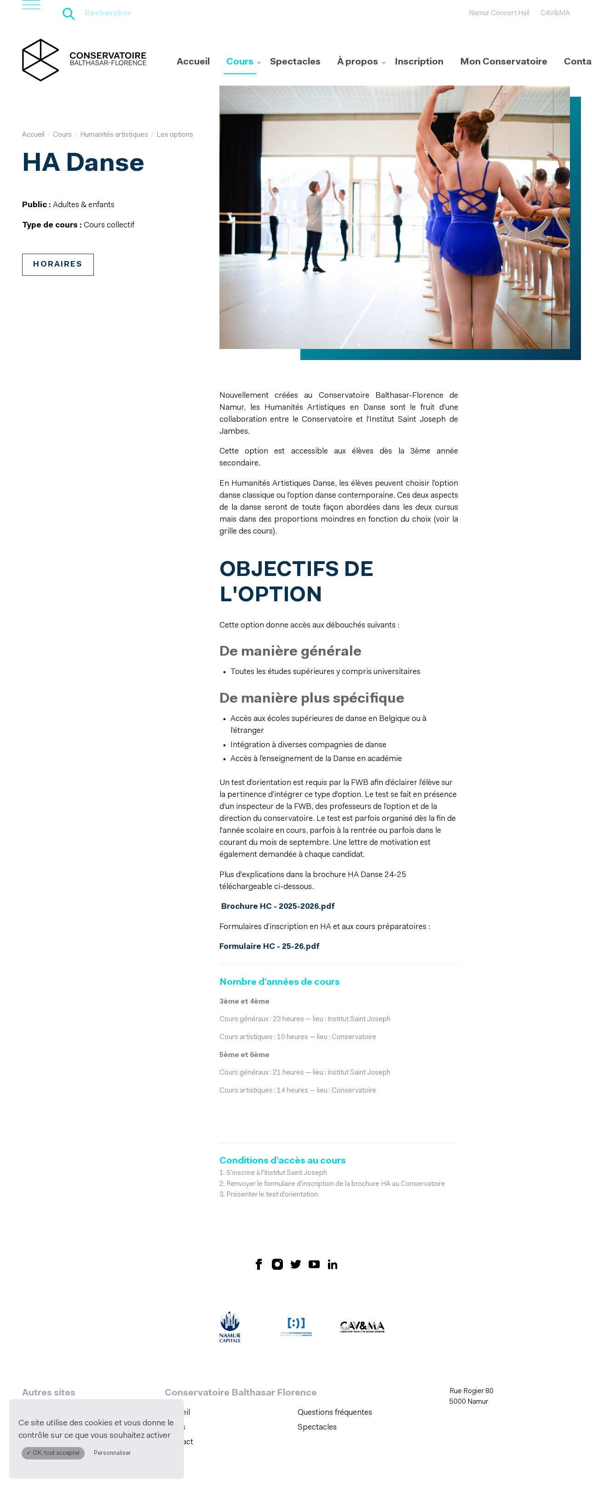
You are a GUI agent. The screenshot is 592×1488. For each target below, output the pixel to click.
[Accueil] (84, 60)
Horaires (58, 263)
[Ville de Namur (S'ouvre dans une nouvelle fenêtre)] (230, 1281)
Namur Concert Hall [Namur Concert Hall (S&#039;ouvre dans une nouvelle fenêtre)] (499, 13)
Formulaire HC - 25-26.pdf (269, 900)
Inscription (419, 62)
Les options (174, 134)
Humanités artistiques (114, 134)
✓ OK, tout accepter (53, 1453)
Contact (179, 1394)
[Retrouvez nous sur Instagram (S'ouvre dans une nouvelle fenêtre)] (277, 1216)
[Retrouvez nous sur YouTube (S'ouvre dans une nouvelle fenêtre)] (314, 1216)
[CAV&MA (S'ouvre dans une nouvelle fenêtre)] (362, 1281)
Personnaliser (112, 1453)
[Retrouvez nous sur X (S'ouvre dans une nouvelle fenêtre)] (296, 1216)
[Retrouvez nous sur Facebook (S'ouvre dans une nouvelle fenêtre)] (259, 1216)
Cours (239, 62)
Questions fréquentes (334, 1365)
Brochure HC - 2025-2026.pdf (277, 861)
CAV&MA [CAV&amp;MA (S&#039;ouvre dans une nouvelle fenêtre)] (555, 13)
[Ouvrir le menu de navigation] (31, 14)
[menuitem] (193, 62)
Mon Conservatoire (503, 62)
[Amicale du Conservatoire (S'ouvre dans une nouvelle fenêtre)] (296, 1281)
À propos (357, 62)
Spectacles (295, 62)
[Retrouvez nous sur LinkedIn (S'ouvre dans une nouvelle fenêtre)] (332, 1216)
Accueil (193, 62)
